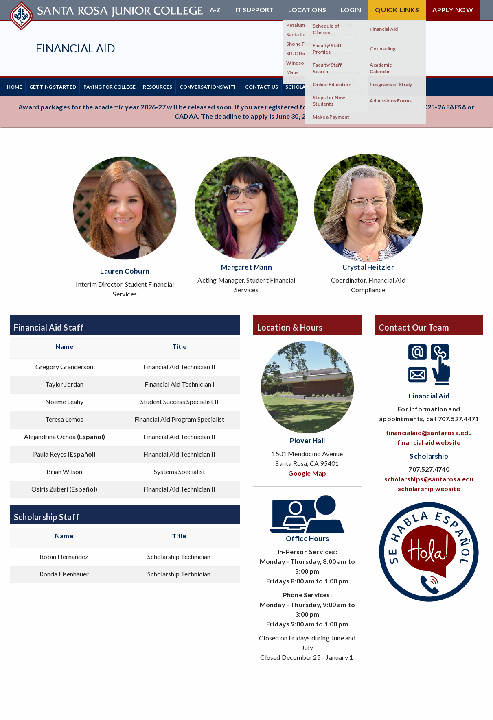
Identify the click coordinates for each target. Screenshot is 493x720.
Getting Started (61, 85)
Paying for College (125, 85)
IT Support (254, 10)
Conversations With (236, 85)
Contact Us (294, 85)
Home (17, 85)
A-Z (215, 10)
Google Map (307, 470)
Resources (178, 85)
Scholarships (344, 85)
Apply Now (452, 9)
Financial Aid (75, 48)
